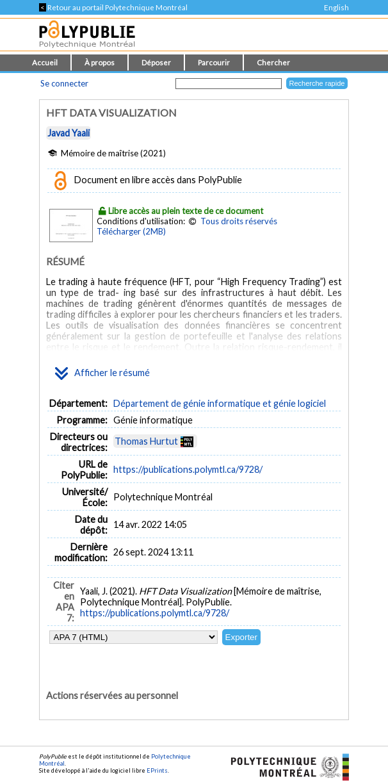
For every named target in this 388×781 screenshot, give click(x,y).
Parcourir (214, 62)
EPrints (157, 770)
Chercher (273, 62)
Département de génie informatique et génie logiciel (219, 403)
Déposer (156, 62)
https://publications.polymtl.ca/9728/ (188, 469)
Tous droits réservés (238, 221)
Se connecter (64, 83)
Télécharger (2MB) (131, 231)
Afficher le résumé (102, 373)
